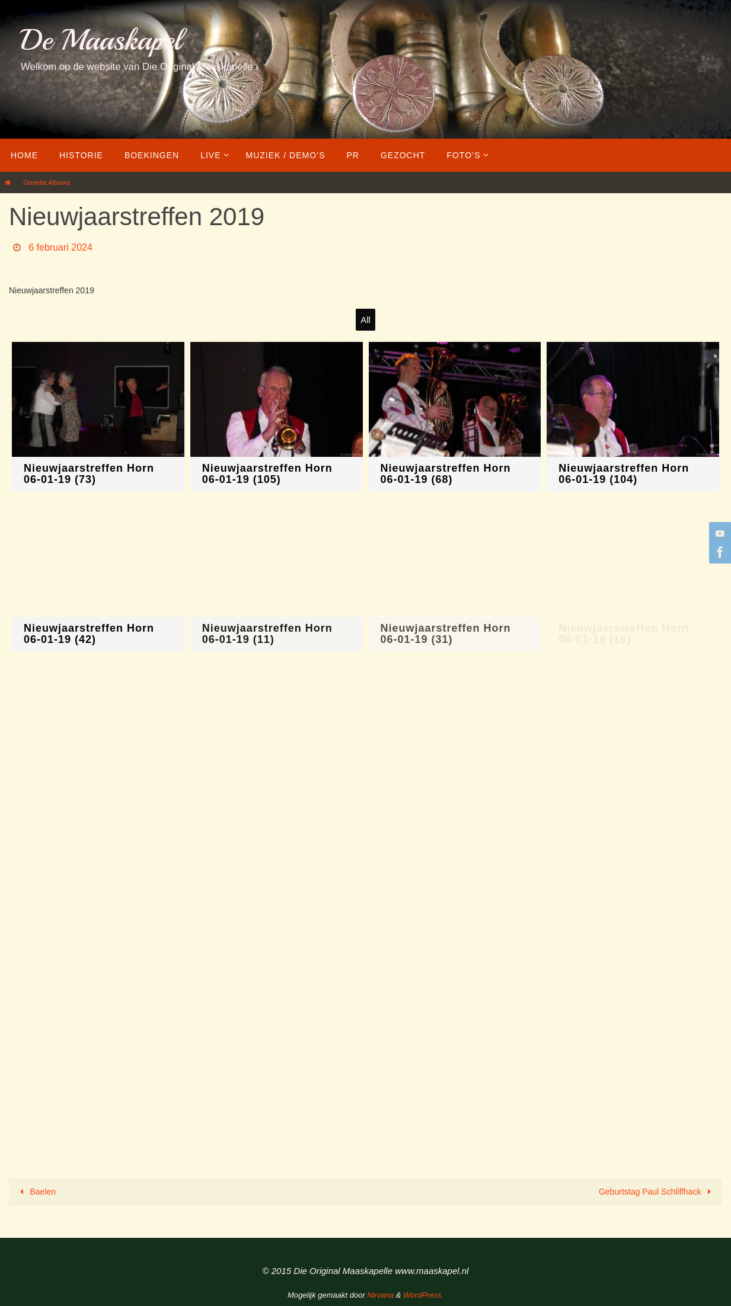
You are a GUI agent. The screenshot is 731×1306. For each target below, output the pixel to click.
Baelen (36, 1191)
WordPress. (423, 1295)
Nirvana (380, 1295)
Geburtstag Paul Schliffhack (657, 1191)
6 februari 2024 (60, 247)
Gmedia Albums (46, 182)
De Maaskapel (101, 40)
